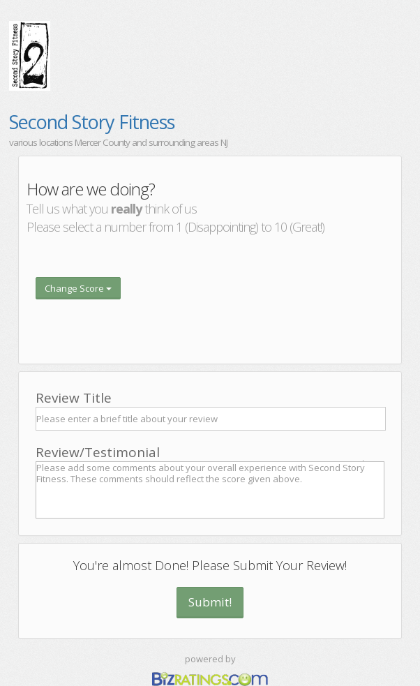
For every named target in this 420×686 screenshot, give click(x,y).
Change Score (78, 288)
